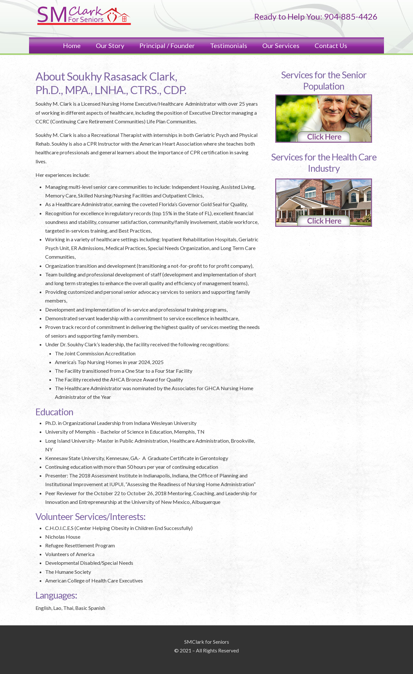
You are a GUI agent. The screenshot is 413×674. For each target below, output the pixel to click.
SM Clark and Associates (83, 16)
